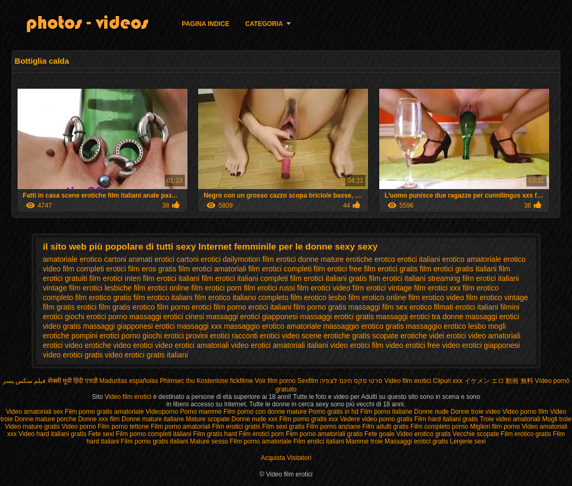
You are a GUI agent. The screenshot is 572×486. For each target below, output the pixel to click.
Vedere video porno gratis (376, 419)
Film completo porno (439, 426)
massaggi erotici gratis (337, 316)
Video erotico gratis (423, 434)
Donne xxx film (99, 419)
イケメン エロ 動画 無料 (498, 381)
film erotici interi (115, 278)
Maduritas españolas (128, 381)
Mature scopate (209, 419)
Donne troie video (475, 411)
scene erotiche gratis (336, 335)
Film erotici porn (262, 434)
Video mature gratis (32, 426)
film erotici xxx (437, 288)
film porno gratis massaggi (336, 307)
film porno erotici (184, 307)
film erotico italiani (162, 297)
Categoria (264, 24)
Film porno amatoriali (180, 426)
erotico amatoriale (471, 259)
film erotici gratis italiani (458, 269)
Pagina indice (205, 24)
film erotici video (323, 288)
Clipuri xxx (447, 381)
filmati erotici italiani (466, 307)
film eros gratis (152, 269)
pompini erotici (95, 335)
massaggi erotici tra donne (419, 316)
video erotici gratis (73, 355)
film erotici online (161, 288)
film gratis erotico (127, 307)
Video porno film (525, 411)
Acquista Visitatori (286, 458)
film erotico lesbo (318, 297)
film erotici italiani (171, 278)
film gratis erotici (70, 307)
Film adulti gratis (385, 426)
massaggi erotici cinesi (166, 316)
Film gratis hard (215, 434)
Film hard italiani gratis (446, 419)
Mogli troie (556, 419)
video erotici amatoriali (192, 345)
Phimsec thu (177, 381)
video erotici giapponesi (481, 345)
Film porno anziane (334, 426)
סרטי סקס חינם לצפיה (351, 381)
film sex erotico (407, 307)
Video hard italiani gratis (53, 434)
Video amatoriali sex (34, 411)
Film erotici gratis (236, 426)
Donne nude (431, 411)
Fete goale (379, 434)
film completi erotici (94, 269)
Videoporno (163, 411)
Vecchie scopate (476, 434)
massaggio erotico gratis (363, 326)
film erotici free (337, 269)
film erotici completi (279, 269)
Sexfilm (307, 381)
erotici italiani (418, 259)
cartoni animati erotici (139, 259)
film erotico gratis (103, 297)
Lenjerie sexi (467, 441)
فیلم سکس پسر (24, 381)
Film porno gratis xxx (308, 419)
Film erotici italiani (319, 441)
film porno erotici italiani (252, 307)
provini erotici (207, 335)
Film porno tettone (123, 426)
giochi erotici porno (96, 316)
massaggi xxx (199, 326)
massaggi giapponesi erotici (129, 326)
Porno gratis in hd (333, 411)
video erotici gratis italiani (146, 355)
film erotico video (436, 297)
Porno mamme (201, 411)
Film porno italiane (387, 411)
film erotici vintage (382, 288)
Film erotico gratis (526, 434)
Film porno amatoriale (261, 441)
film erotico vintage (497, 297)
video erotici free (413, 345)
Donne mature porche (46, 419)
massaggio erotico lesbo (446, 326)
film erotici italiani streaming (414, 278)
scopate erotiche (399, 335)
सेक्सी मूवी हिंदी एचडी (73, 381)
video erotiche (88, 345)
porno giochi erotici (153, 335)
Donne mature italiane (154, 419)
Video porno (79, 426)
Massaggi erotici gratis (416, 441)
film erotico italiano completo (241, 297)
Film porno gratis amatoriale (104, 411)
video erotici (133, 345)
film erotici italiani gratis (328, 278)
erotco (384, 259)
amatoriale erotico (72, 259)
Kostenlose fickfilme (225, 381)
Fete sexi (101, 434)
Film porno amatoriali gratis (324, 434)
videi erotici (447, 335)
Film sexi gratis (283, 426)
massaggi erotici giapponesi (252, 316)
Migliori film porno (495, 426)
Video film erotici (408, 381)
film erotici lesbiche (100, 288)
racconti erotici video (266, 335)
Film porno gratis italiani (154, 441)
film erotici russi (269, 288)
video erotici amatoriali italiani (279, 345)
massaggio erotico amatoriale (272, 326)
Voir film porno (275, 381)
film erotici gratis (390, 269)
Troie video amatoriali (510, 419)
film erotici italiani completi (245, 278)
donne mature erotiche (335, 259)
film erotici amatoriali (212, 269)
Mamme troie (364, 441)
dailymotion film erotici (259, 259)
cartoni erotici (198, 259)
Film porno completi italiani (153, 434)
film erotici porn (216, 288)
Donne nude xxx (255, 419)
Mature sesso (209, 441)
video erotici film (356, 345)
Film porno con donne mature (265, 411)
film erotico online (377, 297)
